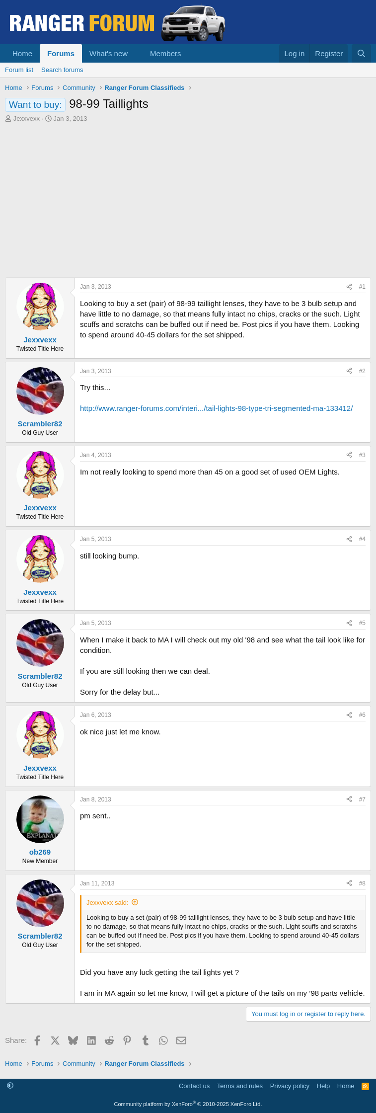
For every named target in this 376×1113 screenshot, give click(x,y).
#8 (362, 883)
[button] (136, 53)
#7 (362, 799)
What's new (108, 53)
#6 (362, 715)
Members (165, 53)
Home (22, 53)
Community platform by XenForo (188, 1104)
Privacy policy (289, 1086)
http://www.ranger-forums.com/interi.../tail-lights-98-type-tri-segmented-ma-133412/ (216, 408)
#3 (362, 455)
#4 (362, 539)
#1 (362, 286)
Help (323, 1086)
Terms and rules (240, 1086)
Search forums (62, 70)
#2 (362, 371)
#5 (362, 623)
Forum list (19, 70)
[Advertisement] (188, 197)
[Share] (349, 287)
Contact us (194, 1086)
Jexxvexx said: (107, 902)
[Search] (361, 53)
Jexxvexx (26, 118)
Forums (61, 53)
